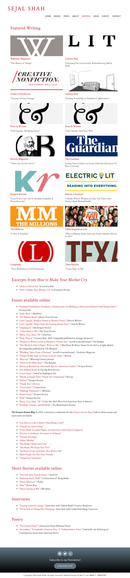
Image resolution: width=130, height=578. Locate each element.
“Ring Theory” (26, 338)
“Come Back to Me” (29, 331)
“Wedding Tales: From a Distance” (35, 352)
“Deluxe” (23, 380)
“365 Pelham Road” (28, 317)
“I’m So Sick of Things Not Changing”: (37, 509)
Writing (86, 16)
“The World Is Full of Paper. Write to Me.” (39, 345)
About (75, 16)
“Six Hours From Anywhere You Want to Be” (40, 451)
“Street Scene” (25, 394)
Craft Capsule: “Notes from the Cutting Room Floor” (44, 324)
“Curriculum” (26, 373)
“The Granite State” (28, 526)
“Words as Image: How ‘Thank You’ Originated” (42, 377)
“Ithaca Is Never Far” (29, 286)
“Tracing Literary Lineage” (32, 505)
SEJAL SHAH (26, 8)
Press (66, 16)
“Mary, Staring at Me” (29, 488)
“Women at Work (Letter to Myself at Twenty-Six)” (44, 341)
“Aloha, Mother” (27, 440)
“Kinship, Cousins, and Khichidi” (35, 405)
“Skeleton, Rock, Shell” (30, 478)
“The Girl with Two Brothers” (33, 474)
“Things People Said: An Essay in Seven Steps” (41, 355)
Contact (116, 16)
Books (57, 16)
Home (48, 16)
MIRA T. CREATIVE (98, 575)
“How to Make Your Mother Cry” (35, 289)
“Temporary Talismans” (30, 458)
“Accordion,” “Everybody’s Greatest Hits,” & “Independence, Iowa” (50, 529)
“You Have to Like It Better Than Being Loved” (41, 422)
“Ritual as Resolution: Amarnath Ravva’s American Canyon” (48, 366)
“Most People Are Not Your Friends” (36, 454)
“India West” (25, 313)
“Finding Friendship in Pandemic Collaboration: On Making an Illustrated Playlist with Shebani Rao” (67, 306)
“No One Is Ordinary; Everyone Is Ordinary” (40, 433)
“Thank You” (25, 384)
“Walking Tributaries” (30, 390)
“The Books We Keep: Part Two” (34, 447)
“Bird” (22, 398)
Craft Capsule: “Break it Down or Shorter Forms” (42, 320)
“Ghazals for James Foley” (31, 426)
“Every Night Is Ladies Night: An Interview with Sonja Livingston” (51, 430)
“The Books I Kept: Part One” (33, 444)
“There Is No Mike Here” (31, 362)
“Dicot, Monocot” (27, 481)
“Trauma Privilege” (28, 437)
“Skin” (22, 485)
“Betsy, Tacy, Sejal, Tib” (30, 334)
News (96, 16)
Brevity (36, 384)
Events (105, 16)
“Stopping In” (25, 327)
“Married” (24, 359)
